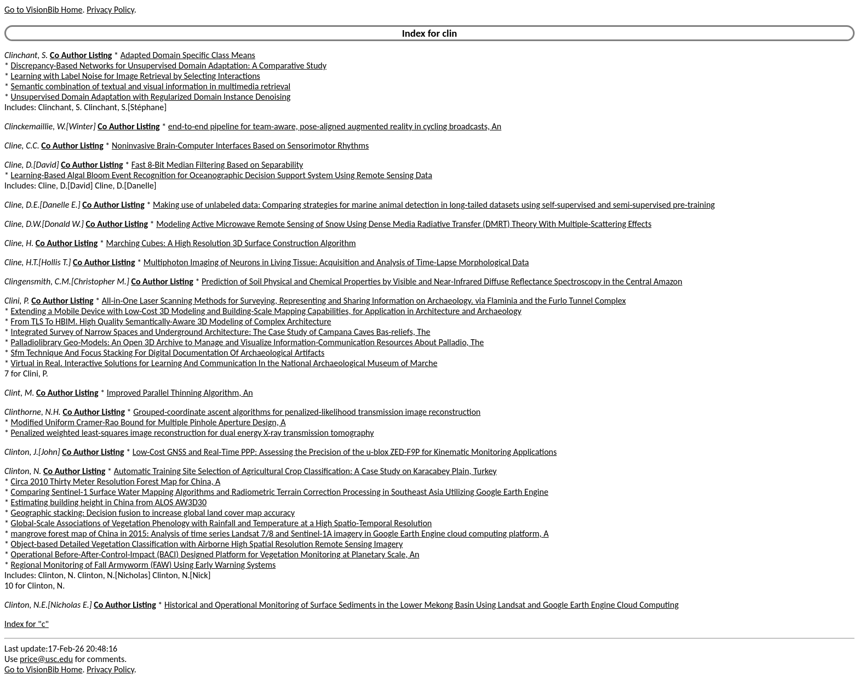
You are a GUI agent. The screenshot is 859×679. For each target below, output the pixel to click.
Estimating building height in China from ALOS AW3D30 (109, 502)
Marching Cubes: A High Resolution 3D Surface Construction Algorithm (231, 243)
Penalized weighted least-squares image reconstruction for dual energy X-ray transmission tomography (192, 432)
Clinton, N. (22, 471)
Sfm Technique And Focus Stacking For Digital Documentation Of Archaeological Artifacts (168, 352)
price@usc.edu (46, 659)
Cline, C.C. (21, 145)
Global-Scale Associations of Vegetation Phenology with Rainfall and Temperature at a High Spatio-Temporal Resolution (221, 523)
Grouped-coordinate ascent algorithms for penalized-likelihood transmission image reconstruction (306, 412)
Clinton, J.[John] (32, 452)
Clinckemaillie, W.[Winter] (50, 126)
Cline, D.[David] (31, 164)
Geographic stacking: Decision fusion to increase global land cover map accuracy (153, 512)
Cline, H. (18, 243)
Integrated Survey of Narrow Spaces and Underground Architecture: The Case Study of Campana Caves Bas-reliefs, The (221, 332)
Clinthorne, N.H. (32, 412)
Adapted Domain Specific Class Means (188, 55)
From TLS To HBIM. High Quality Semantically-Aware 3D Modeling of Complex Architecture (171, 321)
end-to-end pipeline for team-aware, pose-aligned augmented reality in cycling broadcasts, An (334, 126)
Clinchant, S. (26, 55)
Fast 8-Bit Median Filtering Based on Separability (217, 164)
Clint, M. (19, 392)
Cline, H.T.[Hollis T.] (37, 262)
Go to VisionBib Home (43, 9)
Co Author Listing (81, 55)
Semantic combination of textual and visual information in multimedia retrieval (151, 86)
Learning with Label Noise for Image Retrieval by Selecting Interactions (135, 76)
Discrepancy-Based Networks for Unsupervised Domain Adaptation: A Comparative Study (169, 65)
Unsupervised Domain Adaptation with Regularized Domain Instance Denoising (151, 97)
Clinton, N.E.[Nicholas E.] (48, 605)
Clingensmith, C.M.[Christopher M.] (66, 281)
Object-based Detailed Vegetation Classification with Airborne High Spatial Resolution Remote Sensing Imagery (207, 544)
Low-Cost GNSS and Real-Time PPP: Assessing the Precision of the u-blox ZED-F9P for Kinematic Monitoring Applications (345, 452)
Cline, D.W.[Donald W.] (44, 224)
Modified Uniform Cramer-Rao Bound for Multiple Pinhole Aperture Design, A (148, 422)
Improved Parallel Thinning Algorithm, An (180, 392)
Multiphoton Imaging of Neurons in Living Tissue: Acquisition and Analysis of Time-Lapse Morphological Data (336, 262)
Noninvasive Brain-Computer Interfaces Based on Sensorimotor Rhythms (240, 145)
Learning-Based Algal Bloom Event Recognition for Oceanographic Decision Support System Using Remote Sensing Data (221, 175)
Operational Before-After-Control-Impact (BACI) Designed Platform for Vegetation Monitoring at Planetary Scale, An (215, 554)
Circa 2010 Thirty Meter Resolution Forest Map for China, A (116, 481)
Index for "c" (26, 624)
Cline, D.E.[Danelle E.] (42, 204)
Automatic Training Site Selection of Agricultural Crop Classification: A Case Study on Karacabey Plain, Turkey (305, 471)
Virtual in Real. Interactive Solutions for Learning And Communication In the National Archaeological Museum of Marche (224, 363)
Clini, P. (17, 300)
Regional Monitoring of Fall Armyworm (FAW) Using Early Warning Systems (143, 565)
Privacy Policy (110, 9)
